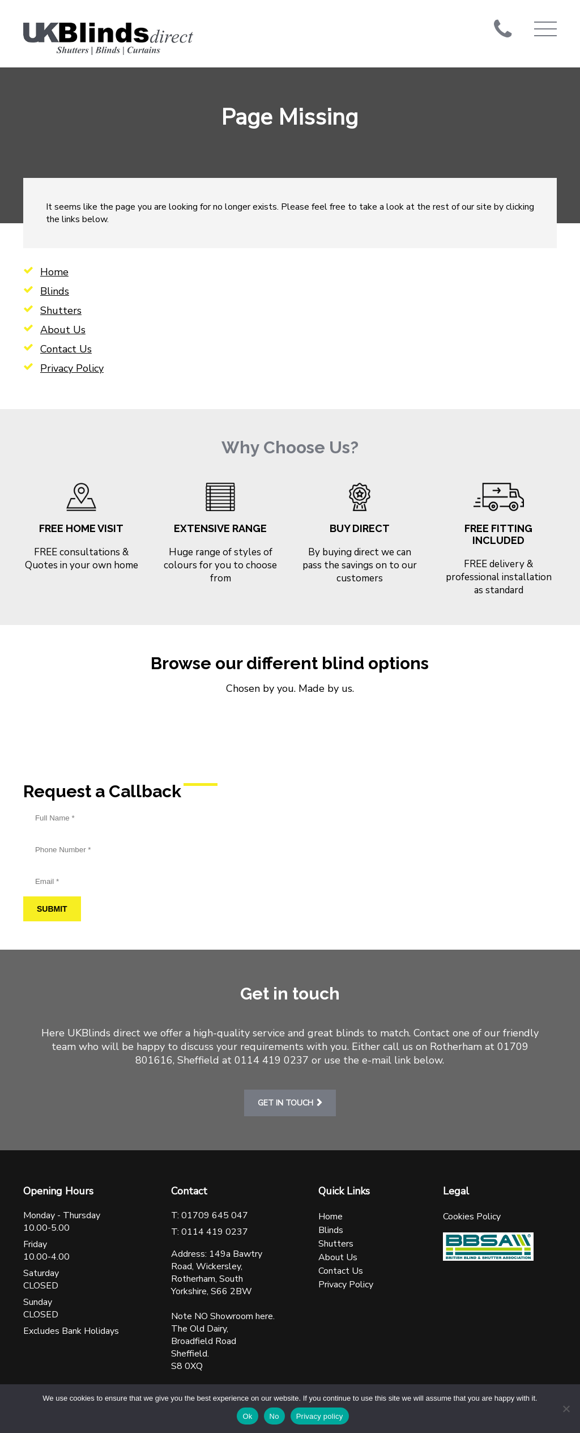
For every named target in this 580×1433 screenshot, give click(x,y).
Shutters (61, 310)
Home (54, 272)
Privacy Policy (72, 368)
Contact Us (66, 349)
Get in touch (285, 1103)
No (274, 1416)
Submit (52, 908)
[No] (566, 1408)
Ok (247, 1416)
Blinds (54, 291)
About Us (63, 330)
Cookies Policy (472, 1216)
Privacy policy (319, 1416)
